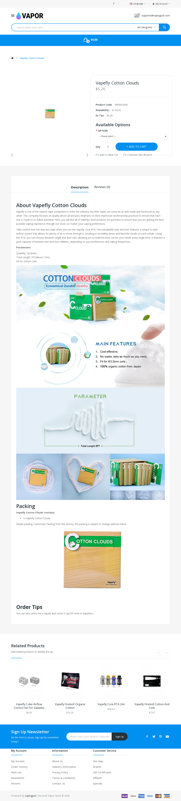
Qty (98, 146)
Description (79, 187)
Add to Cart (138, 147)
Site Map (98, 761)
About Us (57, 761)
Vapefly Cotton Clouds (32, 58)
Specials (97, 783)
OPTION (103, 130)
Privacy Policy (60, 772)
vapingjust (30, 795)
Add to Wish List (109, 155)
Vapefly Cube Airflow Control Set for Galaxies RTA (29, 705)
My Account (17, 761)
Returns (15, 783)
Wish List (16, 772)
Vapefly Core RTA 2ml (111, 704)
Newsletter (17, 777)
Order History (19, 766)
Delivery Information (64, 766)
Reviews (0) (102, 187)
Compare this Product (139, 155)
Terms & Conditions (63, 777)
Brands (97, 766)
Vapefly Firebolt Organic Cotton (70, 705)
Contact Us (58, 783)
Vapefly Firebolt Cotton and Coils (152, 705)
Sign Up (119, 736)
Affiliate (97, 777)
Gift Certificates (102, 772)
